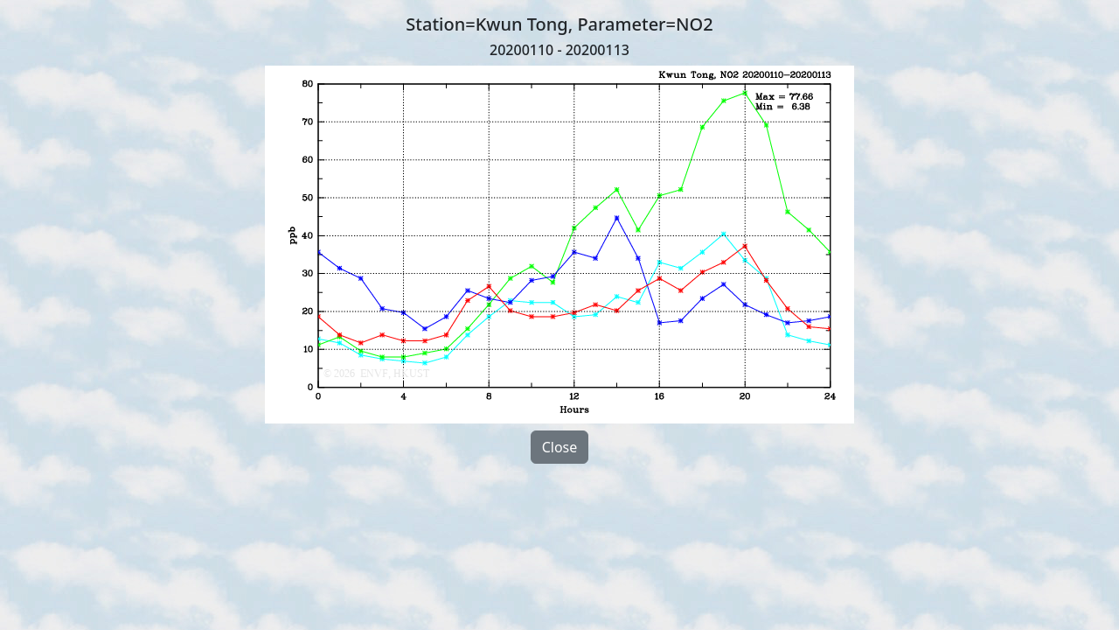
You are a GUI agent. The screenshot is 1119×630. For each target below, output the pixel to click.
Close (560, 447)
